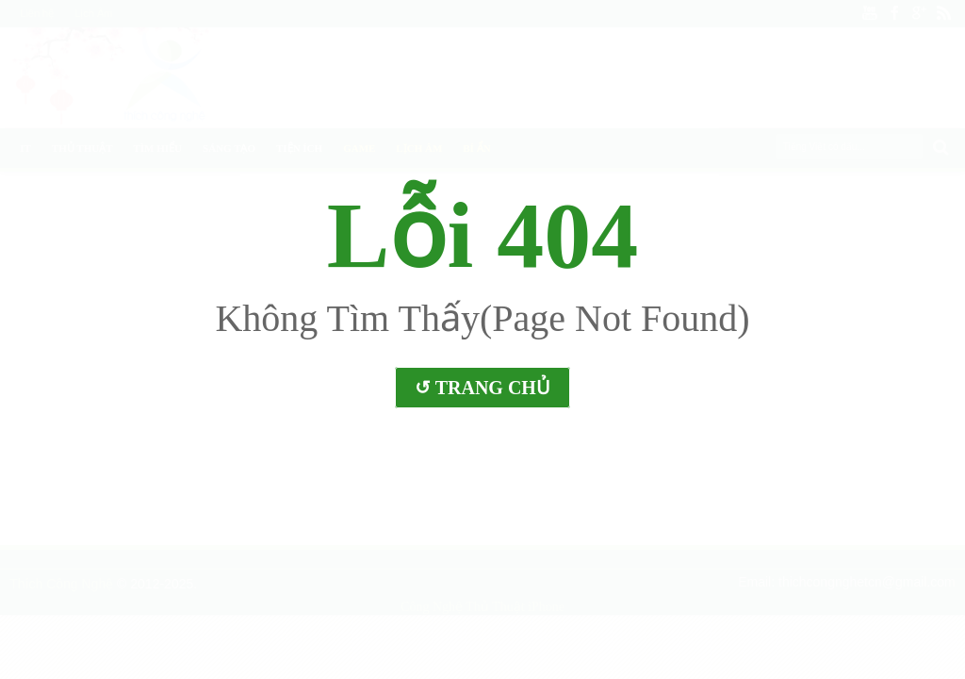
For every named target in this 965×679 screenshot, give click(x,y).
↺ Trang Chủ (482, 387)
